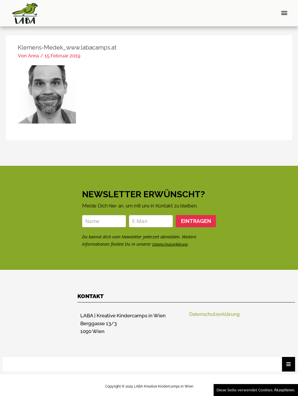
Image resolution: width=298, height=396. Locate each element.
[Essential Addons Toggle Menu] (288, 361)
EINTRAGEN (196, 218)
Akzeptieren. (284, 390)
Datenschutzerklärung (173, 241)
